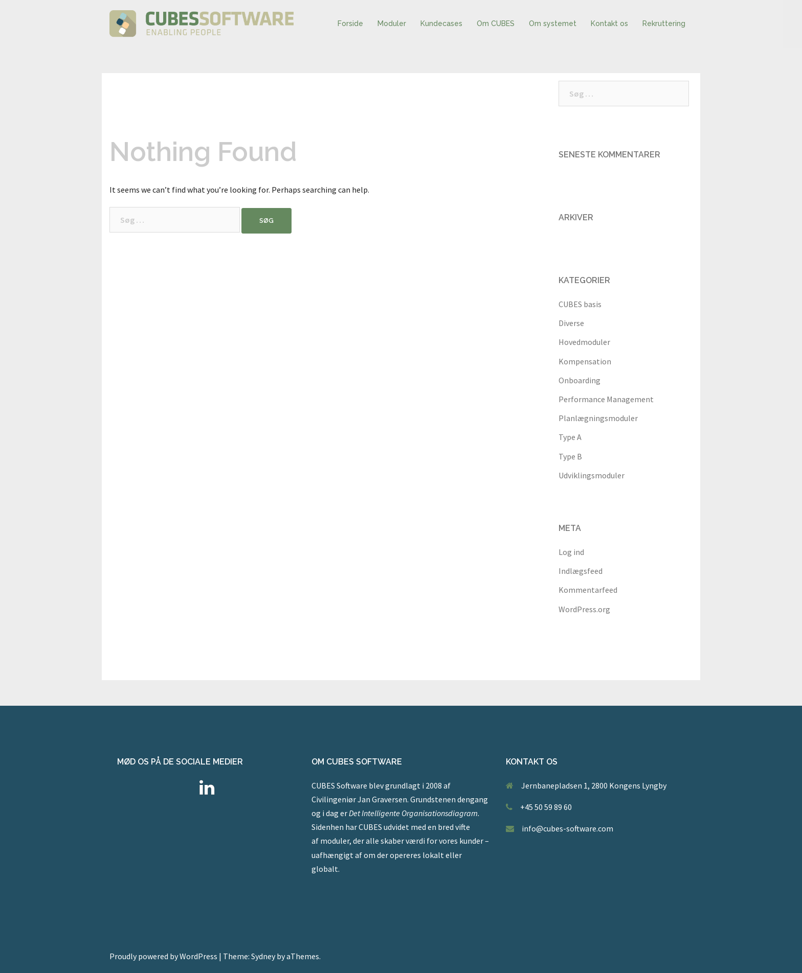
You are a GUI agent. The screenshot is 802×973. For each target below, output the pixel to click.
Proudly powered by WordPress (163, 956)
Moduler (391, 23)
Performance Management (606, 399)
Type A (570, 437)
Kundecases (441, 23)
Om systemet (552, 23)
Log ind (571, 552)
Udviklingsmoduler (592, 475)
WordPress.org (584, 609)
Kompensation (585, 361)
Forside (350, 23)
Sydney (263, 956)
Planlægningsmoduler (598, 418)
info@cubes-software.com (567, 828)
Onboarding (579, 380)
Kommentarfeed (588, 590)
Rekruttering (663, 23)
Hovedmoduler (584, 342)
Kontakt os (609, 23)
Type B (570, 456)
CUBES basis (580, 304)
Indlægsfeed (581, 571)
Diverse (571, 323)
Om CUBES (496, 23)
